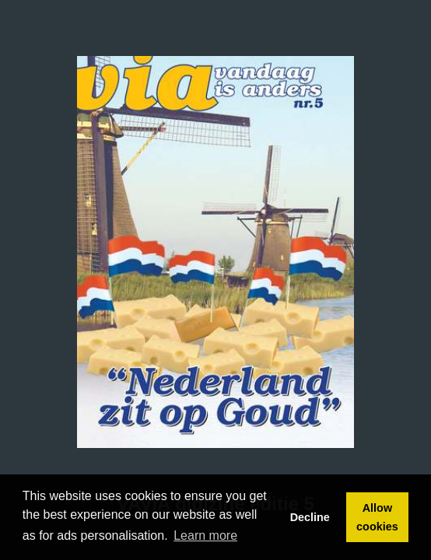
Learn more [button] (205, 535)
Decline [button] (310, 517)
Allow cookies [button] (377, 517)
